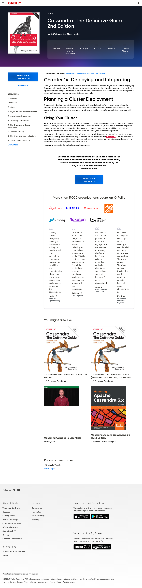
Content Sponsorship (12, 538)
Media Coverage (10, 519)
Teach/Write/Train (11, 508)
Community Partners (11, 523)
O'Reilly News (8, 515)
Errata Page (49, 468)
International (9, 546)
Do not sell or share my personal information (20, 574)
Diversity (6, 535)
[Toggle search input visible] (139, 3)
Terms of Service (9, 582)
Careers (6, 512)
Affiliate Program (10, 527)
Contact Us (37, 508)
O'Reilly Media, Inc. (125, 51)
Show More (13, 145)
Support (36, 503)
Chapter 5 (111, 136)
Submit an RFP (9, 531)
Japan (5, 555)
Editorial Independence (39, 582)
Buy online (23, 85)
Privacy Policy (38, 515)
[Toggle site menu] (3, 3)
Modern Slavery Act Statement (62, 582)
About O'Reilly (10, 503)
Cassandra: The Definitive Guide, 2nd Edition (84, 73)
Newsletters (37, 512)
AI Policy (35, 519)
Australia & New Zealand (13, 551)
